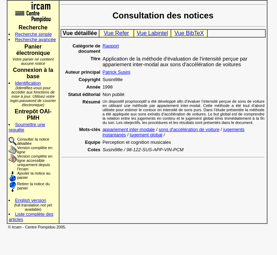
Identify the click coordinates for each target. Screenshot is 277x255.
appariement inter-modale (129, 129)
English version (30, 200)
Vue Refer (116, 33)
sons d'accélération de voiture (189, 129)
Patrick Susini (117, 72)
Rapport (111, 46)
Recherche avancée (35, 39)
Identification (28, 83)
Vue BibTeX (189, 33)
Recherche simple (33, 34)
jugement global (146, 134)
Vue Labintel (152, 33)
